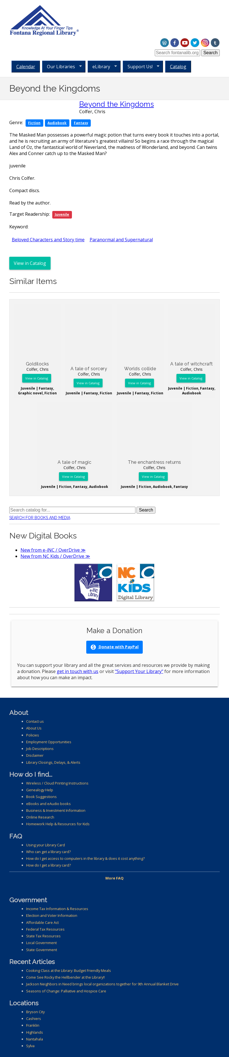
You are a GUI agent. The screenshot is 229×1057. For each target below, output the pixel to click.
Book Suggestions (41, 796)
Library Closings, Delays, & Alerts (53, 762)
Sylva (30, 1045)
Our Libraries (62, 66)
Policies (32, 735)
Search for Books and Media (39, 517)
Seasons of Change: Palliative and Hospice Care (66, 991)
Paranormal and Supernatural (121, 240)
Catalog (178, 66)
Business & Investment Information (55, 810)
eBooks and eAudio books (48, 803)
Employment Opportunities (48, 741)
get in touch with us (77, 671)
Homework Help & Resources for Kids (58, 823)
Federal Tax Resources (45, 929)
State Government (41, 949)
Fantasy (81, 123)
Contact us (35, 721)
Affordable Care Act (42, 922)
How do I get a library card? (48, 865)
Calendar (25, 66)
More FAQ (114, 878)
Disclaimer (35, 755)
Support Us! (141, 66)
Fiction (34, 123)
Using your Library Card (45, 844)
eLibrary (102, 66)
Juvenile (62, 214)
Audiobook (57, 123)
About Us (34, 728)
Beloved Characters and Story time (48, 240)
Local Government (41, 942)
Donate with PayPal (114, 647)
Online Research (40, 817)
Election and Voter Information (51, 915)
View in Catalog (30, 263)
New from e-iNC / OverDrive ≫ (53, 550)
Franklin (32, 1025)
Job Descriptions (40, 748)
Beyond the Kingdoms (116, 104)
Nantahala (34, 1039)
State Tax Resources (43, 935)
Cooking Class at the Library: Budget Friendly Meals (68, 970)
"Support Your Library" (139, 671)
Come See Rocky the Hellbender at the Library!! (65, 977)
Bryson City (35, 1011)
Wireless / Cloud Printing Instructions (57, 783)
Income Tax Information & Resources (57, 908)
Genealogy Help (39, 789)
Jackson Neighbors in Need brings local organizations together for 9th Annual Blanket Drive (102, 983)
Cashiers (33, 1018)
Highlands (34, 1032)
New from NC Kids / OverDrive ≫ (55, 556)
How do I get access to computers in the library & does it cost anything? (85, 858)
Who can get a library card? (48, 851)
